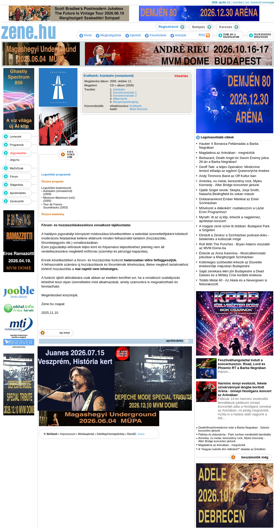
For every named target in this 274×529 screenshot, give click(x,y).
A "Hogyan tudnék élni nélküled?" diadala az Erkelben (232, 449)
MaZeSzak (16, 168)
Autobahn (119, 89)
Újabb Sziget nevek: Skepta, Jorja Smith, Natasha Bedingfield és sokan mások (229, 192)
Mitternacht (120, 98)
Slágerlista (16, 184)
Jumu (141, 433)
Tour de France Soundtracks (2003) (55, 206)
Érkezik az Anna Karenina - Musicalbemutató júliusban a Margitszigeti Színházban (232, 255)
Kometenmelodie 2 (125, 95)
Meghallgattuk (108, 35)
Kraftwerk (136, 105)
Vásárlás (181, 76)
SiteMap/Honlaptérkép (110, 433)
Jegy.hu (15, 159)
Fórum (14, 176)
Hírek (85, 35)
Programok (17, 144)
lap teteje (64, 332)
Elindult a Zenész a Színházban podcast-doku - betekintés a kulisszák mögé (234, 237)
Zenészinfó (17, 201)
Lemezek (15, 136)
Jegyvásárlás (18, 153)
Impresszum (67, 433)
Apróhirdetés (18, 193)
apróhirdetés (177, 340)
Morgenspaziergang (125, 101)
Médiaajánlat (86, 433)
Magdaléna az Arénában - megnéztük (227, 153)
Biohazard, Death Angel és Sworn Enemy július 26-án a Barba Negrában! (234, 160)
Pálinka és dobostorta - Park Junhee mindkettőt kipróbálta (234, 434)
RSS (204, 35)
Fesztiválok (155, 35)
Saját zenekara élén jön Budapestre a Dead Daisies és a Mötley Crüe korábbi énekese (231, 273)
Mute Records (138, 109)
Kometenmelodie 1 (125, 92)
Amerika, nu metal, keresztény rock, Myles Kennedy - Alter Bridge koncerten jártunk (230, 183)
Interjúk (178, 35)
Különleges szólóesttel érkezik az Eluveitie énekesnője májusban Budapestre (230, 264)
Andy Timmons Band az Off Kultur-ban (227, 176)
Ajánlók (133, 35)
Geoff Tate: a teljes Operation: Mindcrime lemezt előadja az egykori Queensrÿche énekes (234, 169)
